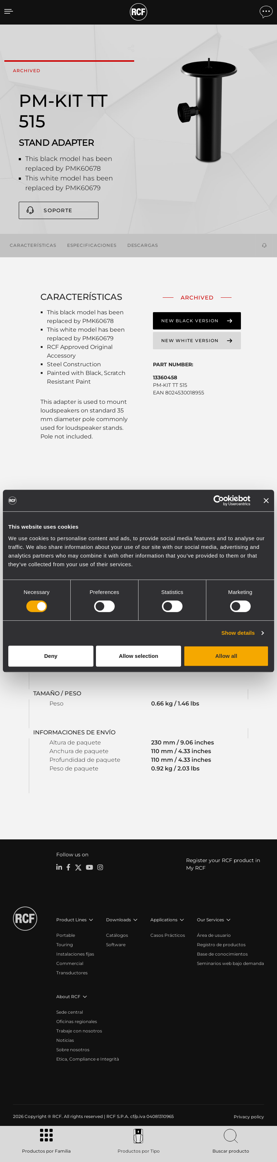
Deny (50, 656)
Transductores (72, 972)
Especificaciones (91, 245)
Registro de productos (221, 944)
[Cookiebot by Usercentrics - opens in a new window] (218, 500)
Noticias (65, 1039)
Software (116, 944)
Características (33, 245)
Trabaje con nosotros (79, 1030)
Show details (238, 633)
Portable (65, 934)
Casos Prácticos (167, 934)
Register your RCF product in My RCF (223, 863)
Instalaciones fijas (75, 953)
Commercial (69, 962)
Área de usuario (214, 934)
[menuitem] (248, 1116)
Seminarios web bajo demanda (230, 962)
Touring (64, 944)
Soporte (58, 210)
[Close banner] (266, 500)
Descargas (142, 245)
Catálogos (117, 934)
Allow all (226, 656)
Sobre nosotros (72, 1049)
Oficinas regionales (76, 1020)
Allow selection (138, 656)
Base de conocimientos (222, 953)
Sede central (69, 1011)
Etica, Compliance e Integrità (87, 1058)
